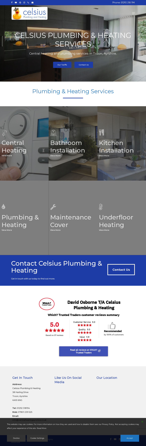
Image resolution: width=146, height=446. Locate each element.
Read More (41, 428)
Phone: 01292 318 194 (123, 2)
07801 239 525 (25, 412)
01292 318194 (23, 408)
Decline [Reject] (16, 438)
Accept (130, 438)
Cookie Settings (37, 438)
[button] (133, 13)
